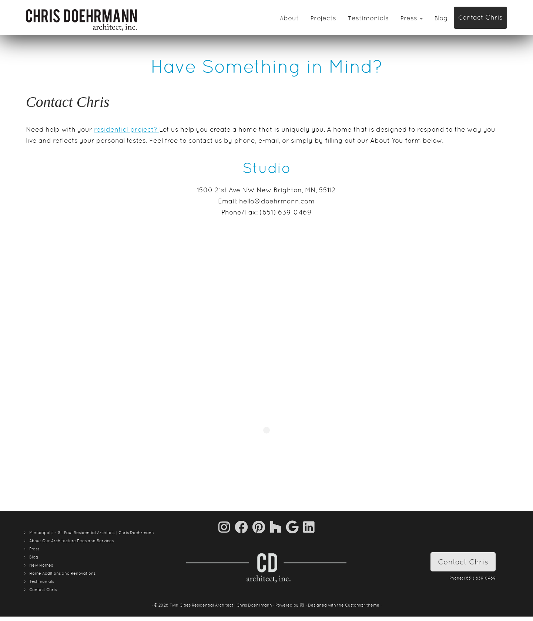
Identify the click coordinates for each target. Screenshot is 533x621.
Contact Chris (480, 17)
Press (411, 18)
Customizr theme (362, 605)
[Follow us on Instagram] (226, 526)
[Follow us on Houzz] (278, 526)
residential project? (126, 129)
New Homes (41, 565)
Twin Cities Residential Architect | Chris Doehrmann (221, 605)
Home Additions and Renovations (62, 573)
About (289, 18)
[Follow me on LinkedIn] (309, 526)
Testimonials (368, 18)
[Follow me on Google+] (294, 526)
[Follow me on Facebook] (243, 526)
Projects (323, 18)
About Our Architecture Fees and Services (71, 541)
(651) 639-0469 (480, 578)
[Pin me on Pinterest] (261, 526)
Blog (441, 18)
